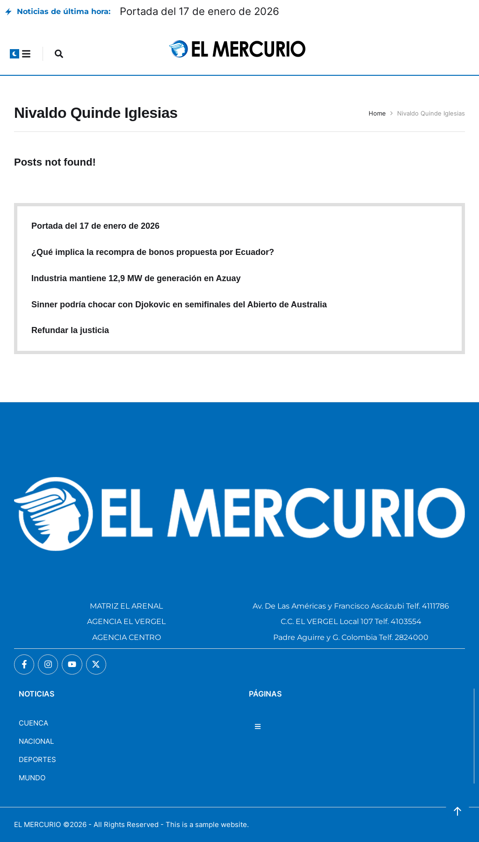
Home (377, 113)
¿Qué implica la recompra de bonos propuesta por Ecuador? (152, 252)
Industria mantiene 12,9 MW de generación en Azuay (135, 278)
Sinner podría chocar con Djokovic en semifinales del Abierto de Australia (179, 304)
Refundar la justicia (70, 330)
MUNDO (32, 777)
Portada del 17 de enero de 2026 (199, 11)
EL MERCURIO (37, 824)
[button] (14, 53)
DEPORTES (37, 759)
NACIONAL (36, 741)
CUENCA (33, 723)
